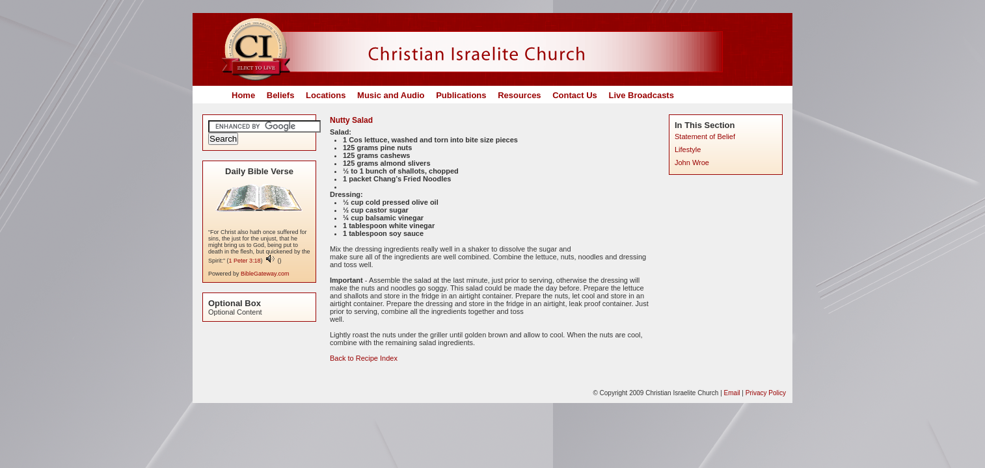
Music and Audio (391, 95)
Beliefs (281, 95)
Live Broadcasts (640, 95)
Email (732, 392)
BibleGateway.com (265, 273)
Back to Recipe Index (364, 358)
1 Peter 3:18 (245, 260)
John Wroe (692, 162)
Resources (519, 95)
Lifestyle (688, 149)
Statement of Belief (705, 136)
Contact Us (574, 95)
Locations (325, 95)
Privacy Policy (766, 392)
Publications (461, 95)
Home (243, 95)
